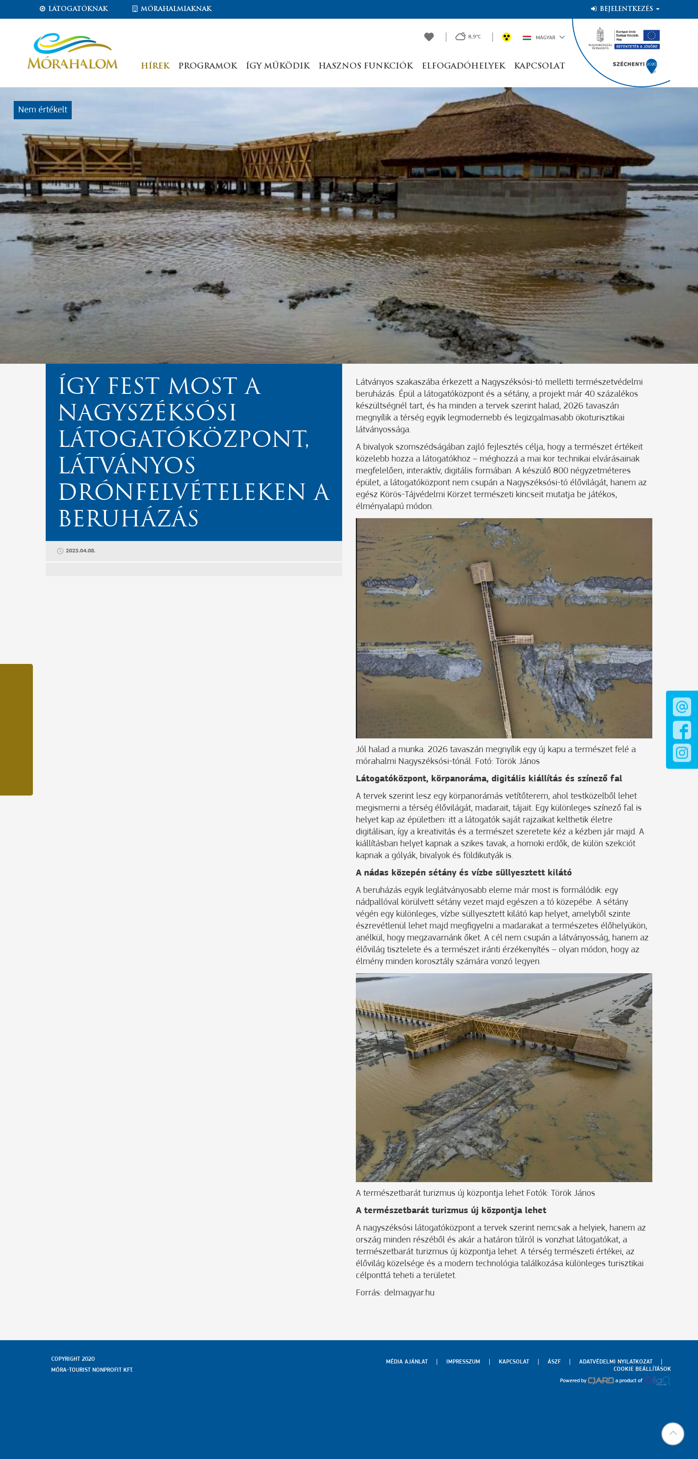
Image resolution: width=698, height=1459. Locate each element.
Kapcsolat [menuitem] (514, 1362)
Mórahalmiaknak (171, 9)
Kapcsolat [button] (539, 66)
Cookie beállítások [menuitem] (642, 1369)
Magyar (544, 37)
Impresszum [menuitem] (463, 1362)
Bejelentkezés (625, 9)
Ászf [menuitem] (554, 1362)
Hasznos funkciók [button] (365, 66)
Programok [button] (207, 66)
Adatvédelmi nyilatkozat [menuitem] (615, 1362)
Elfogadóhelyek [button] (463, 66)
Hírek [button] (155, 66)
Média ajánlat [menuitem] (407, 1362)
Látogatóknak (73, 9)
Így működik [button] (277, 66)
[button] (672, 1433)
